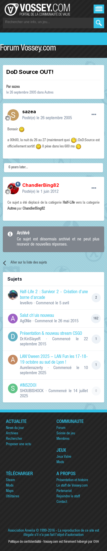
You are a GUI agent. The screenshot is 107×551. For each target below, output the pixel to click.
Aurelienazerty (31, 368)
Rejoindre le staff (68, 497)
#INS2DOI (28, 386)
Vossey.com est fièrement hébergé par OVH (71, 542)
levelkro (26, 303)
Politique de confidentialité (24, 542)
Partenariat (64, 491)
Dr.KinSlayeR (30, 339)
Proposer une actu (18, 444)
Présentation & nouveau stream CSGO (51, 334)
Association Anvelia (21, 531)
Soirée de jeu (65, 433)
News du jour (15, 428)
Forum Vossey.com (28, 48)
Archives (12, 433)
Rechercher (14, 439)
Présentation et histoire (72, 480)
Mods (60, 462)
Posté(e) (47, 118)
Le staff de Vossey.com (72, 486)
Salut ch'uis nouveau (37, 316)
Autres (49, 93)
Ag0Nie (25, 321)
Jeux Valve (63, 457)
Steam (10, 480)
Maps (9, 491)
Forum (60, 428)
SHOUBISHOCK (32, 391)
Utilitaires (12, 497)
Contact (61, 502)
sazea (16, 87)
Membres (62, 439)
